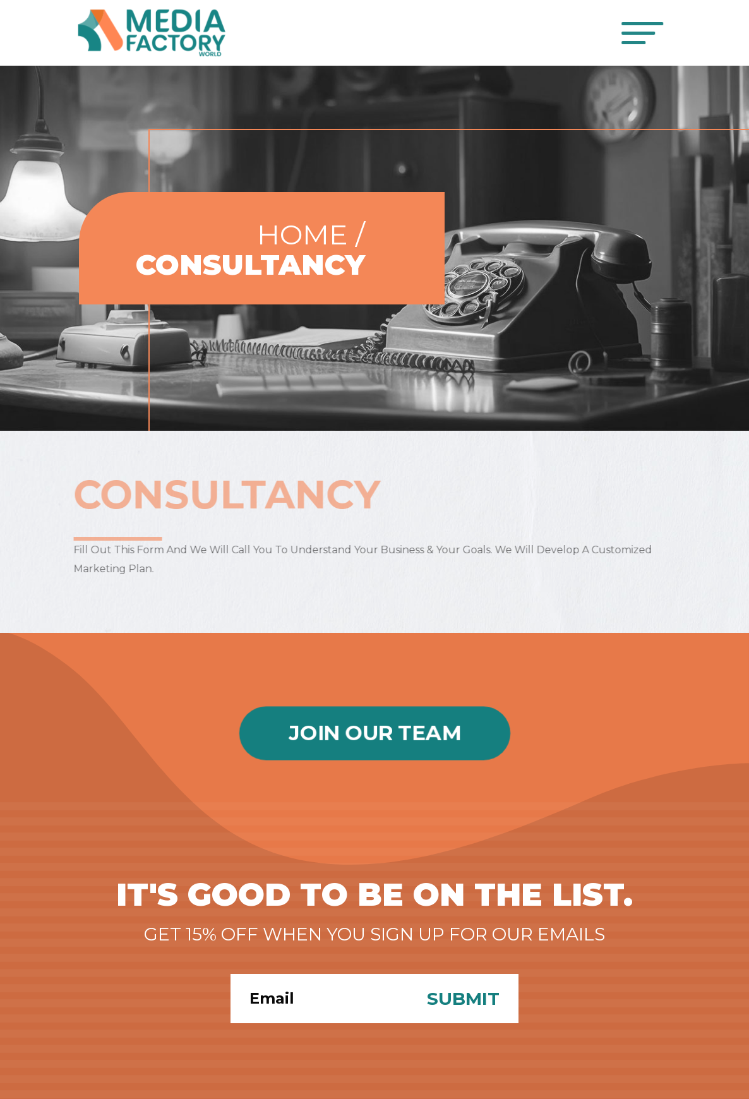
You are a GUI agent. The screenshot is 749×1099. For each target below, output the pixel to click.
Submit (463, 998)
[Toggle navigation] (643, 33)
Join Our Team (375, 733)
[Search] (319, 998)
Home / (311, 234)
